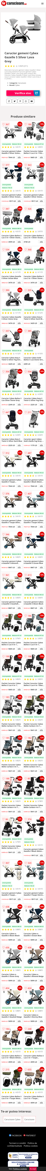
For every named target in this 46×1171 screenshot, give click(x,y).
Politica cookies (31, 1145)
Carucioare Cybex (12, 1119)
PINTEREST (29, 1135)
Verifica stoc (27, 93)
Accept (33, 1168)
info (19, 157)
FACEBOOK (15, 1135)
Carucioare (29, 1119)
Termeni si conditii (17, 1143)
